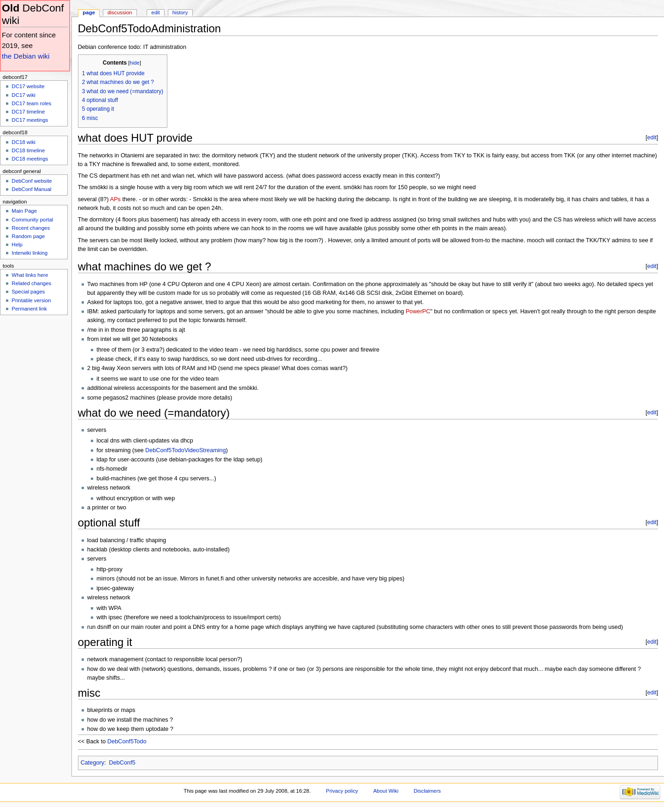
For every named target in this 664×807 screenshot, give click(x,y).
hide (134, 63)
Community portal (32, 219)
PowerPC (418, 311)
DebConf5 (122, 762)
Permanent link (29, 308)
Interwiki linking (29, 253)
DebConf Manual (31, 189)
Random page (28, 236)
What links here (30, 275)
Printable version (31, 300)
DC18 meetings (30, 158)
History (180, 12)
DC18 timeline (28, 150)
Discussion (119, 12)
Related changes (31, 283)
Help (17, 244)
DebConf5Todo (127, 741)
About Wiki (385, 791)
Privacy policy (342, 791)
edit (651, 137)
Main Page (24, 211)
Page (89, 12)
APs (115, 199)
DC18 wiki (24, 142)
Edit (155, 12)
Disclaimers (427, 791)
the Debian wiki (25, 56)
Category (92, 762)
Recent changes (31, 228)
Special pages (28, 291)
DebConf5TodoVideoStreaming (185, 450)
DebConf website (32, 181)
